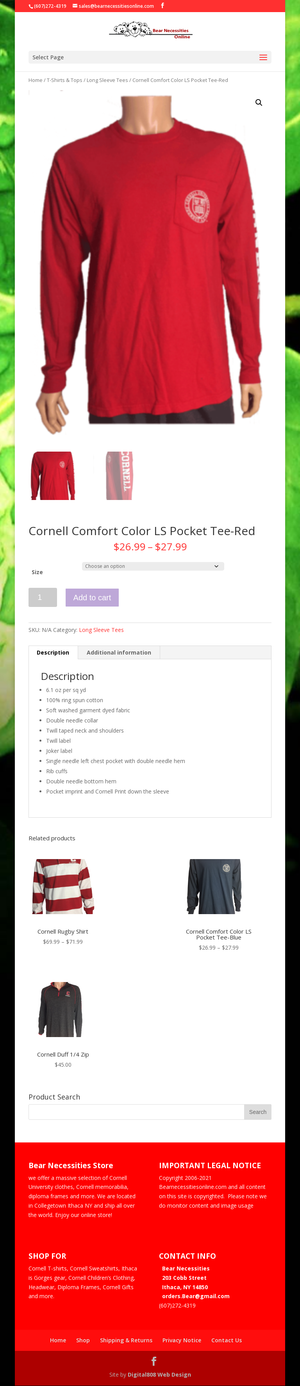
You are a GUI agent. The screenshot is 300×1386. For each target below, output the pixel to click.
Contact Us (226, 1341)
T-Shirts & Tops (64, 80)
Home (36, 80)
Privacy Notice (181, 1341)
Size (37, 573)
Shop (83, 1341)
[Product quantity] (43, 598)
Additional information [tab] (119, 653)
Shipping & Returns (126, 1341)
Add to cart (92, 598)
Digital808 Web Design (159, 1375)
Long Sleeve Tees (107, 80)
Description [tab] (53, 653)
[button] (259, 103)
